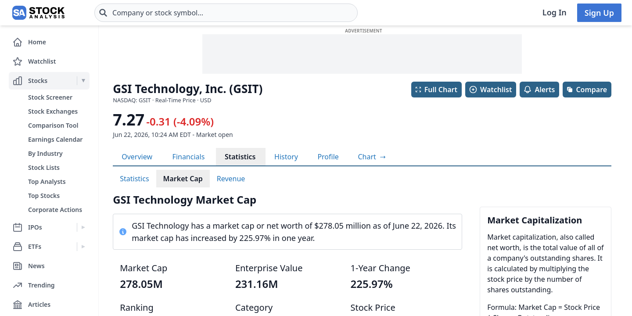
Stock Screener (50, 97)
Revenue (231, 178)
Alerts (539, 89)
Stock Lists (44, 167)
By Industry (45, 153)
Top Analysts (47, 181)
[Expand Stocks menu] (83, 80)
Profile (327, 157)
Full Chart (436, 89)
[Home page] (38, 13)
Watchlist (490, 89)
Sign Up (599, 12)
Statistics (240, 157)
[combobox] (226, 13)
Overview (137, 157)
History (286, 157)
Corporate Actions (55, 209)
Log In (554, 12)
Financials (188, 157)
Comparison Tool (53, 125)
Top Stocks (44, 195)
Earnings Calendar (55, 139)
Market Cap (183, 178)
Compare (586, 89)
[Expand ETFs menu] (83, 246)
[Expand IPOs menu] (83, 227)
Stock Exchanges (53, 111)
